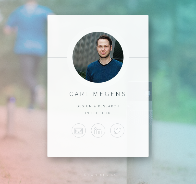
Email (79, 130)
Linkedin (98, 130)
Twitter (117, 130)
